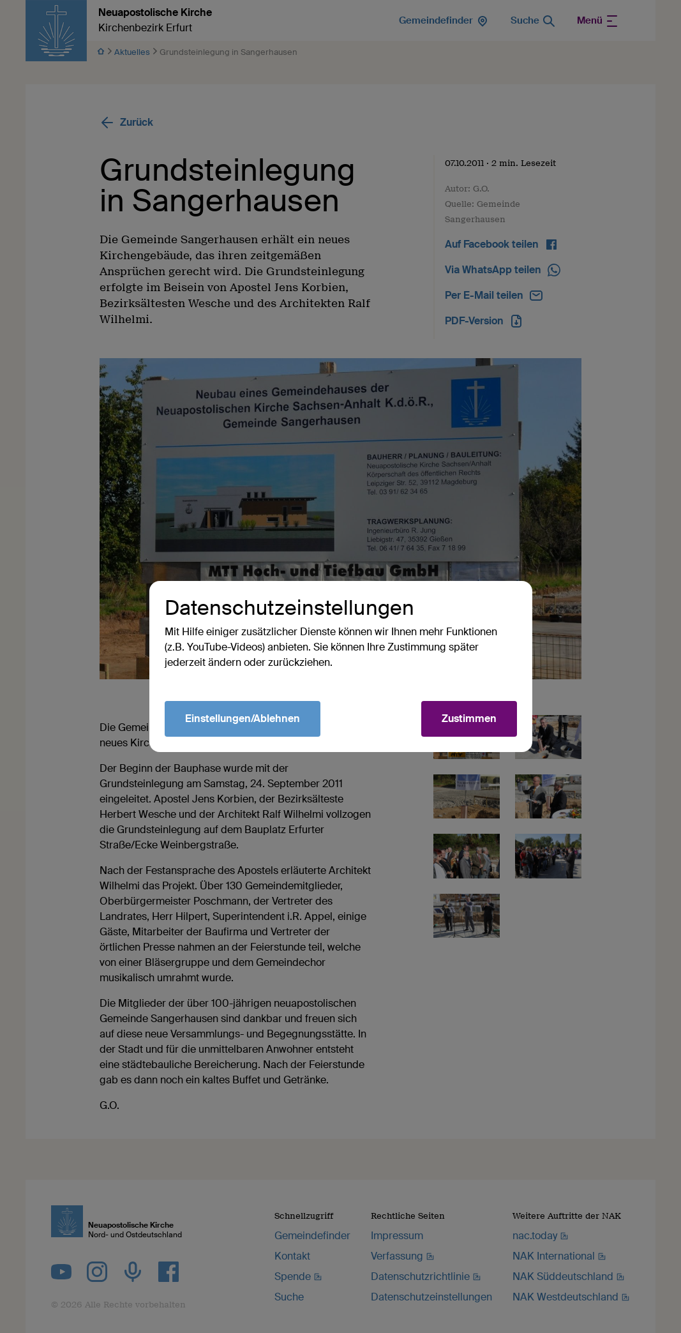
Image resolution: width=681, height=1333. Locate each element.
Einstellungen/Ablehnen (242, 718)
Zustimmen (469, 718)
